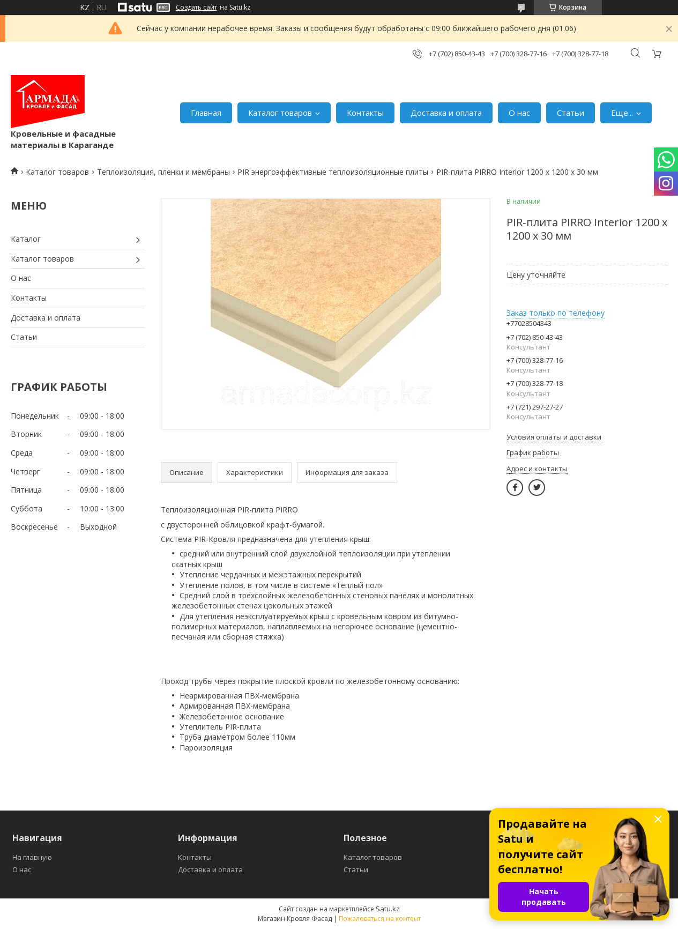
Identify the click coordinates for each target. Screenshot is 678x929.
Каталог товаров (280, 112)
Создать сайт (196, 7)
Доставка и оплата (446, 112)
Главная (206, 112)
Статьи (570, 112)
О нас (519, 112)
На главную (32, 857)
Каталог (26, 239)
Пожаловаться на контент (380, 918)
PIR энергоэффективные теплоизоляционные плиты (332, 172)
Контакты (365, 112)
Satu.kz (388, 908)
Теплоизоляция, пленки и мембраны (163, 172)
